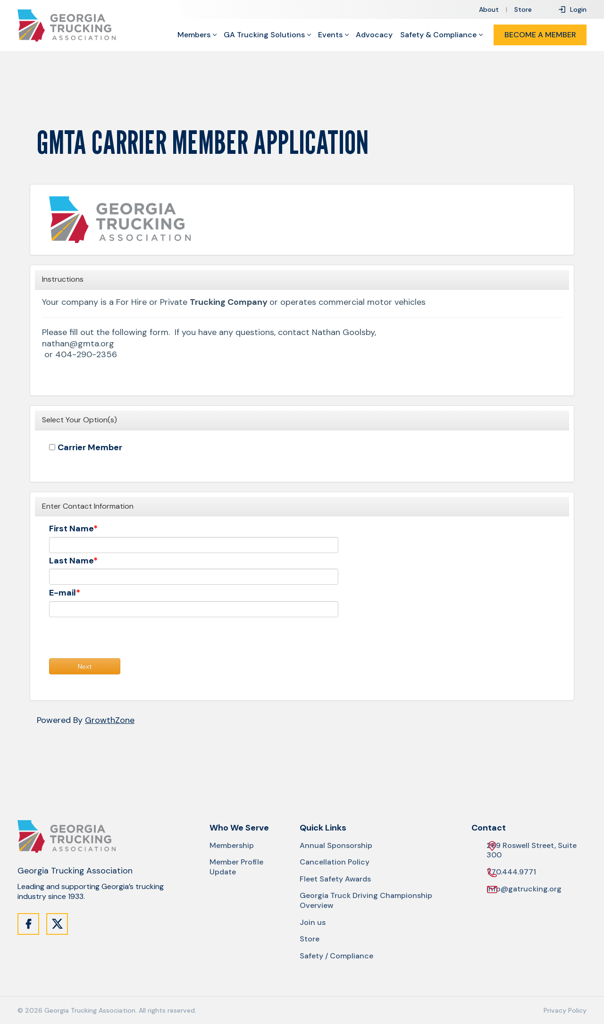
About (489, 9)
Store (523, 9)
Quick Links (323, 828)
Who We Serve (239, 828)
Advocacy (374, 35)
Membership (232, 845)
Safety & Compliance (438, 35)
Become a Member (540, 35)
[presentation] (121, 639)
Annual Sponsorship (336, 845)
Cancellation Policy (334, 862)
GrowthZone (109, 720)
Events (330, 35)
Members (193, 35)
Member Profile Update (236, 867)
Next (85, 666)
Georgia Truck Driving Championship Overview (366, 900)
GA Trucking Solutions (264, 35)
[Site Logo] (66, 25)
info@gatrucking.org (524, 889)
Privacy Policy (565, 1010)
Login (572, 9)
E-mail (62, 593)
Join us (313, 922)
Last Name (71, 560)
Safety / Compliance (336, 956)
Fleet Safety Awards (335, 879)
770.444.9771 (511, 872)
